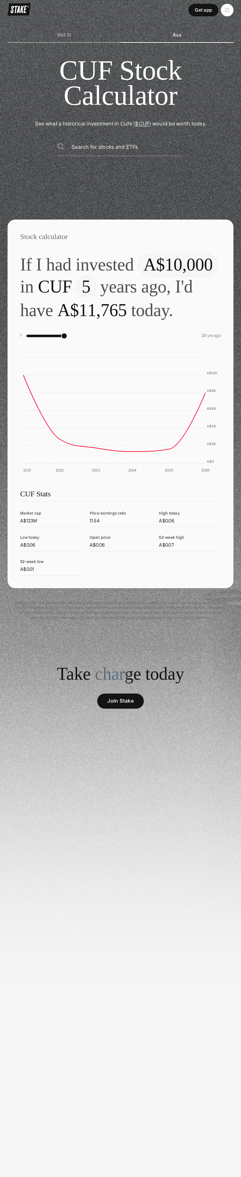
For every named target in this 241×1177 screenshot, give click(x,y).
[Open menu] (227, 10)
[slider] (64, 336)
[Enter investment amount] (177, 265)
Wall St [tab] (64, 34)
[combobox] (127, 149)
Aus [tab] (177, 34)
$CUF (142, 124)
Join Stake (120, 701)
